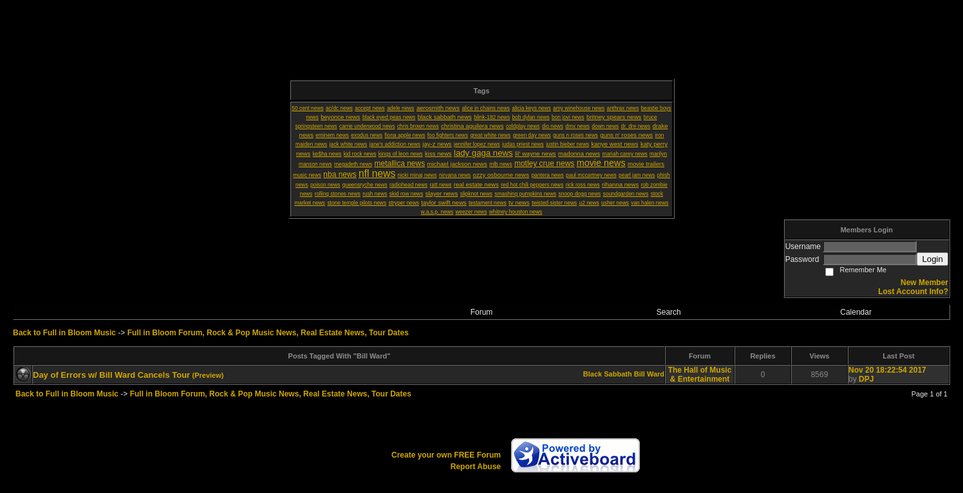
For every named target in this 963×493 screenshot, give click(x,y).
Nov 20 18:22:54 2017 (887, 370)
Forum (482, 312)
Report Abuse (476, 466)
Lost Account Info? (913, 291)
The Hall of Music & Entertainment (700, 375)
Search (669, 312)
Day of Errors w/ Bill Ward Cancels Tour (111, 375)
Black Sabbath (607, 374)
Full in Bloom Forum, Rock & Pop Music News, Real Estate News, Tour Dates (268, 332)
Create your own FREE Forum (446, 455)
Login (932, 259)
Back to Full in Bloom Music (64, 332)
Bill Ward (649, 374)
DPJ (866, 379)
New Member (924, 282)
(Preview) (208, 375)
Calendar (856, 312)
